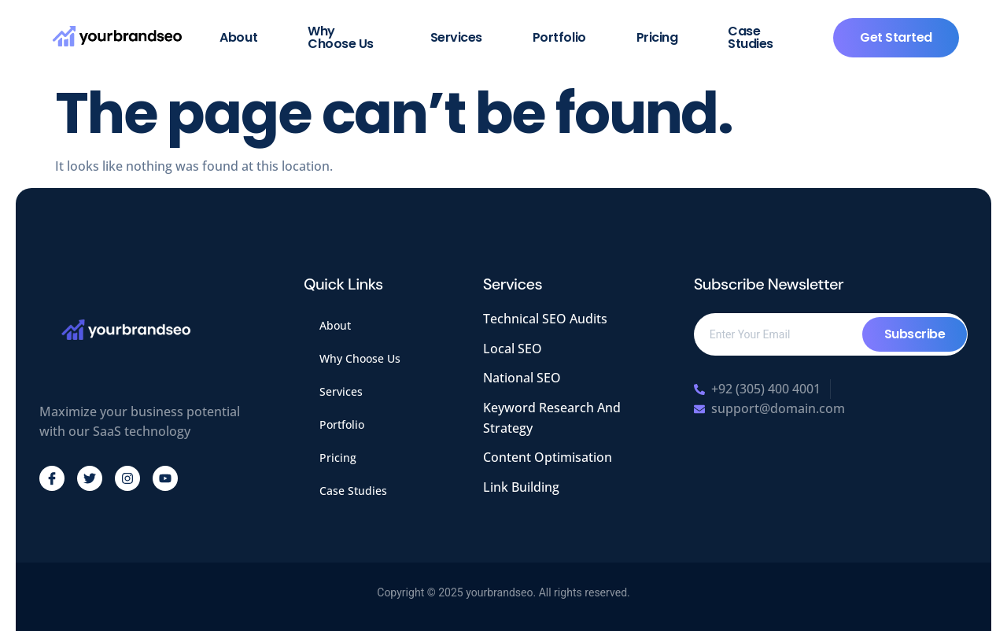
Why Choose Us (341, 37)
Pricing (657, 37)
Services (456, 37)
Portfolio (559, 37)
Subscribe (915, 334)
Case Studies (750, 37)
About (238, 37)
